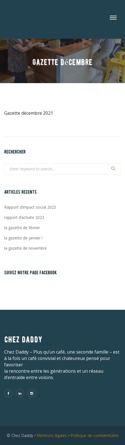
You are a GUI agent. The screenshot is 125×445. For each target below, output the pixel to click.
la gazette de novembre (25, 248)
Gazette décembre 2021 (28, 113)
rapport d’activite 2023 (24, 217)
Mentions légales (52, 435)
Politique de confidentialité (95, 435)
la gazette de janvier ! (23, 238)
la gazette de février (22, 227)
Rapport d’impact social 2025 (30, 207)
